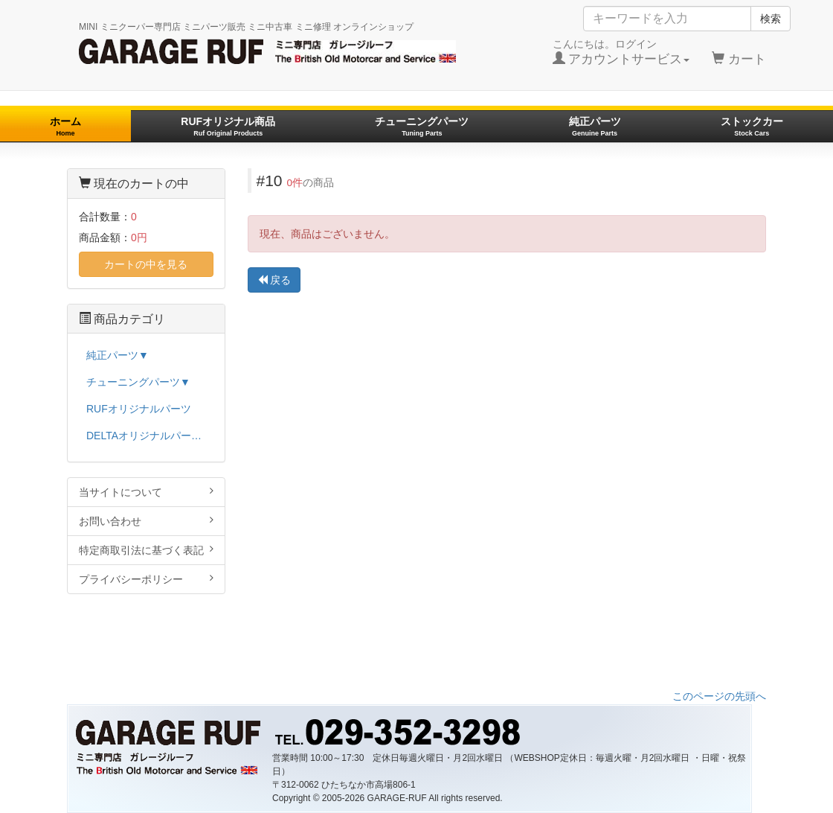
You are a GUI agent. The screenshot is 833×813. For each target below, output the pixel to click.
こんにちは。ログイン (621, 52)
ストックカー (752, 126)
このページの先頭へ (719, 696)
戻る (274, 280)
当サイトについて (146, 491)
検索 (770, 19)
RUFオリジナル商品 (228, 126)
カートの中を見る (145, 264)
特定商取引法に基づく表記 (146, 549)
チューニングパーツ (422, 126)
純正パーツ (595, 126)
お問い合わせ (146, 520)
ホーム (65, 126)
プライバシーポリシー (146, 579)
